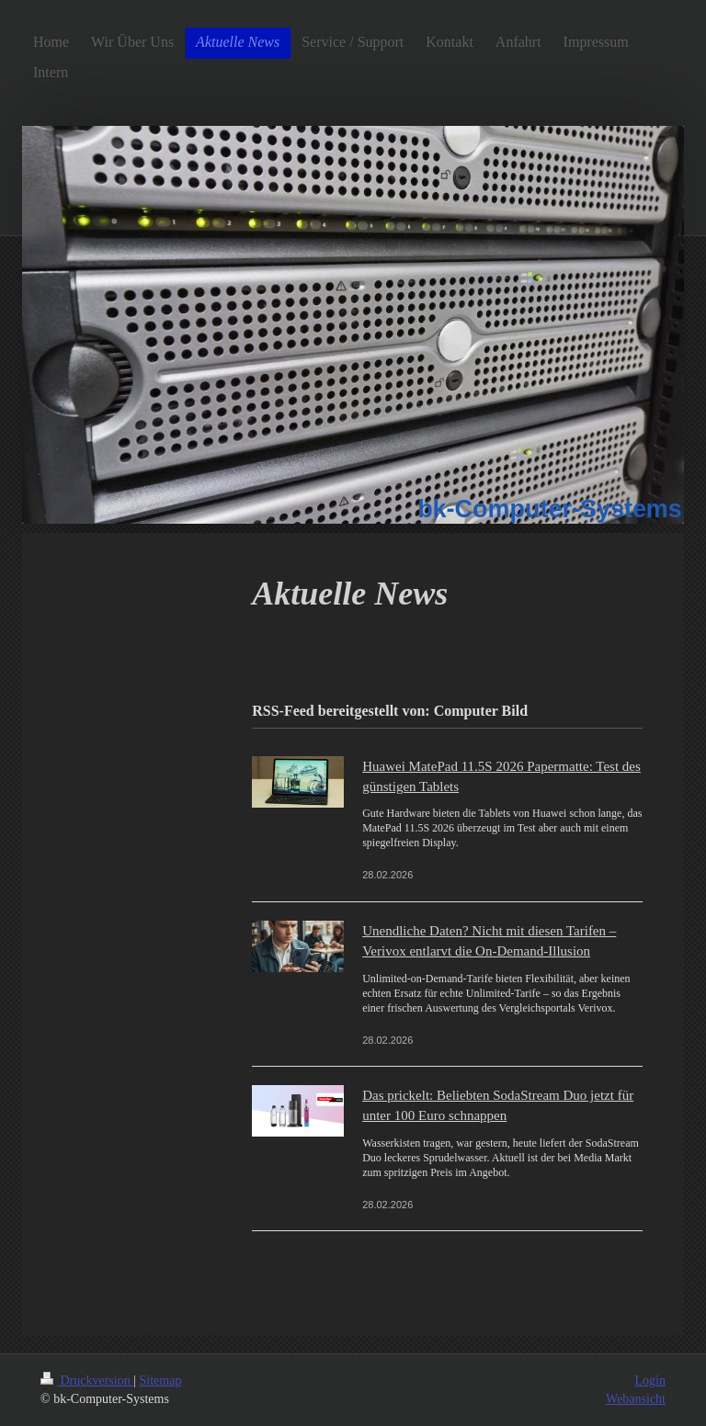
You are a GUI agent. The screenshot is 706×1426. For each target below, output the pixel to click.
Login (650, 1380)
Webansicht (636, 1399)
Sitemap (161, 1380)
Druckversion (86, 1380)
